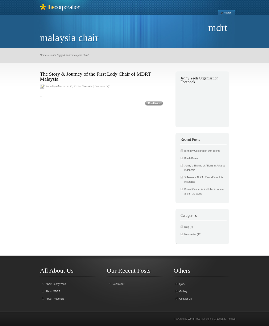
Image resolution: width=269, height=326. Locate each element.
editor (59, 86)
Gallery (183, 291)
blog (186, 226)
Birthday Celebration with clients (202, 150)
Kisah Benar (191, 158)
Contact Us (185, 298)
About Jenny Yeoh (56, 284)
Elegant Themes (226, 318)
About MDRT (53, 291)
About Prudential (55, 298)
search (227, 12)
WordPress (194, 318)
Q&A (182, 284)
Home (43, 55)
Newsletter (87, 86)
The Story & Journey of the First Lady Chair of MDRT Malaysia (95, 76)
